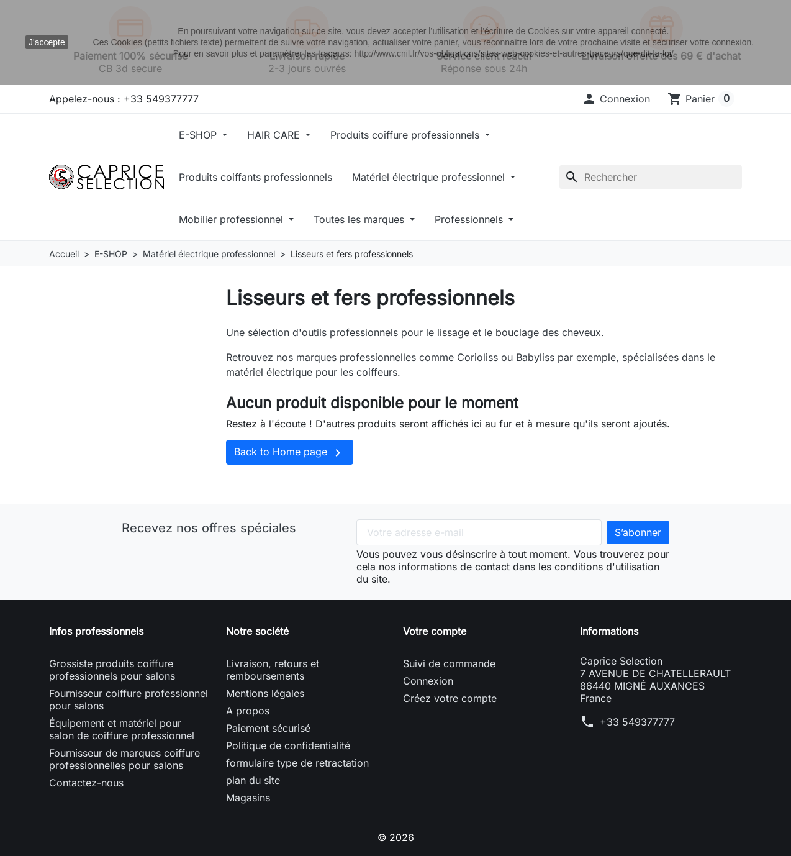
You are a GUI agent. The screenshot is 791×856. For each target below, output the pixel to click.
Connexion (428, 681)
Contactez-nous (86, 782)
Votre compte (434, 631)
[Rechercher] (650, 177)
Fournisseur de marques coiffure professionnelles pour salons (124, 759)
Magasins (248, 797)
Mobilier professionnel (232, 219)
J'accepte (47, 42)
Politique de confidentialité (288, 745)
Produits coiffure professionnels (406, 135)
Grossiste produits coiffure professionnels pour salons (112, 669)
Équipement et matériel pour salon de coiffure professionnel (121, 729)
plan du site (253, 780)
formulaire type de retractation (297, 763)
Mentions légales (265, 693)
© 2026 (395, 837)
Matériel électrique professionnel (430, 177)
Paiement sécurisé (268, 728)
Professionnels (470, 219)
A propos (247, 710)
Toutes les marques (360, 219)
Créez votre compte (450, 698)
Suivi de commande (449, 663)
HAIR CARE (275, 135)
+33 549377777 (637, 722)
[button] (616, 99)
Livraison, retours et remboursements (272, 669)
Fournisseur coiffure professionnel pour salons (128, 699)
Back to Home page (289, 452)
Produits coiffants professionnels (255, 177)
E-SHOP (199, 135)
